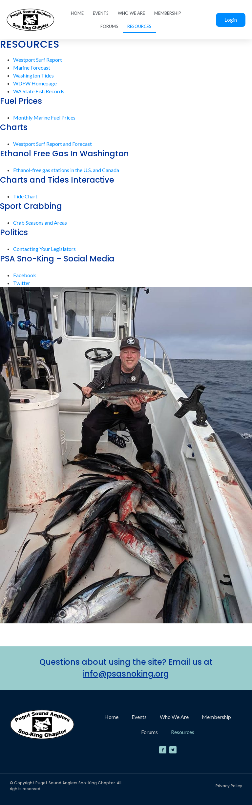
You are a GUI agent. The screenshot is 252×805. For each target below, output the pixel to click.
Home (77, 13)
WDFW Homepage (35, 83)
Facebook (24, 275)
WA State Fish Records (38, 91)
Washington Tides (33, 75)
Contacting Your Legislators (44, 249)
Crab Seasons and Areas (40, 222)
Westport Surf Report (37, 59)
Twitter (21, 283)
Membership (167, 13)
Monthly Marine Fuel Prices (44, 117)
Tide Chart (25, 196)
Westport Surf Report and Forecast (52, 144)
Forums (109, 26)
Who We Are (131, 13)
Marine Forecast (31, 67)
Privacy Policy (229, 786)
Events (101, 13)
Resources (139, 26)
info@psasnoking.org (126, 673)
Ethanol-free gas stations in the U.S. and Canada (66, 170)
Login (230, 20)
